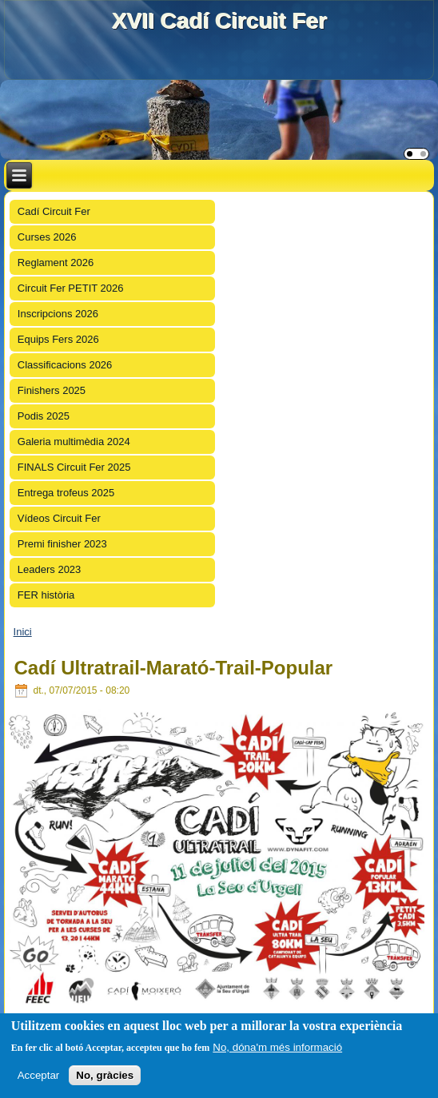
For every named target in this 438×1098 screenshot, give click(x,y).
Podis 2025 (44, 416)
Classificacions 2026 (65, 365)
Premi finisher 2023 (62, 544)
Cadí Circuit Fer (54, 211)
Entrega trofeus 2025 (66, 493)
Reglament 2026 (56, 263)
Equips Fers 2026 (58, 339)
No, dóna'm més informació (277, 1047)
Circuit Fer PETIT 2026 (71, 288)
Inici (23, 632)
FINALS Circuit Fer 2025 (74, 467)
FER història (46, 595)
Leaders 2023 (50, 569)
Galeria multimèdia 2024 (74, 442)
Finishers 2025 (52, 390)
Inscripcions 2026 (58, 314)
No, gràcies (104, 1075)
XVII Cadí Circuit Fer (218, 20)
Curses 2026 (47, 237)
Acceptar (39, 1075)
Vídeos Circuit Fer (59, 518)
